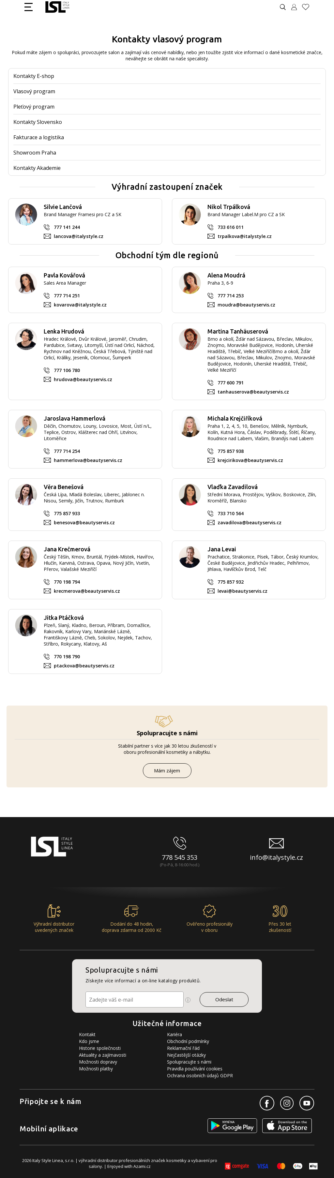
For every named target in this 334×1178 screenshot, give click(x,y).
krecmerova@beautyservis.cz (87, 591)
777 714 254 (67, 451)
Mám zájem (167, 770)
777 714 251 (67, 295)
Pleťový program (33, 106)
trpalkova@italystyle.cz (245, 236)
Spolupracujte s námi (189, 1062)
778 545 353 (179, 857)
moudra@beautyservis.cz (246, 305)
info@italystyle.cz (276, 857)
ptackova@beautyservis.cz (84, 666)
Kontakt (87, 1034)
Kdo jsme (89, 1041)
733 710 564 (231, 513)
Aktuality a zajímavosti (102, 1055)
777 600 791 (231, 383)
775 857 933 (67, 513)
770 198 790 (67, 656)
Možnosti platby (96, 1069)
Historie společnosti (100, 1048)
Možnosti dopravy (98, 1062)
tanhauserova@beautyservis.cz (253, 392)
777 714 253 (231, 295)
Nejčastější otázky (186, 1055)
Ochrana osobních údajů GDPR (200, 1075)
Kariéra (174, 1034)
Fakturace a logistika (38, 137)
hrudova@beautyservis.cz (83, 379)
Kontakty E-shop (33, 76)
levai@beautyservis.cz (242, 591)
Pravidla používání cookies (194, 1069)
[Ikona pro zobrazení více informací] (187, 1000)
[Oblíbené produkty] (308, 7)
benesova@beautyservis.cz (84, 522)
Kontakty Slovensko (37, 122)
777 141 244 (67, 227)
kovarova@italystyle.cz (80, 305)
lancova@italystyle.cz (78, 236)
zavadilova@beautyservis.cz (249, 522)
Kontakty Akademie (37, 167)
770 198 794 (67, 582)
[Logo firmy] (57, 7)
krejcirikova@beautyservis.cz (250, 460)
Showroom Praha (34, 152)
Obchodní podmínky (188, 1041)
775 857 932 (231, 582)
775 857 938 (231, 451)
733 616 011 (231, 227)
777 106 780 (67, 370)
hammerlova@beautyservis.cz (88, 460)
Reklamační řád (183, 1048)
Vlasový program (34, 91)
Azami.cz (142, 1166)
